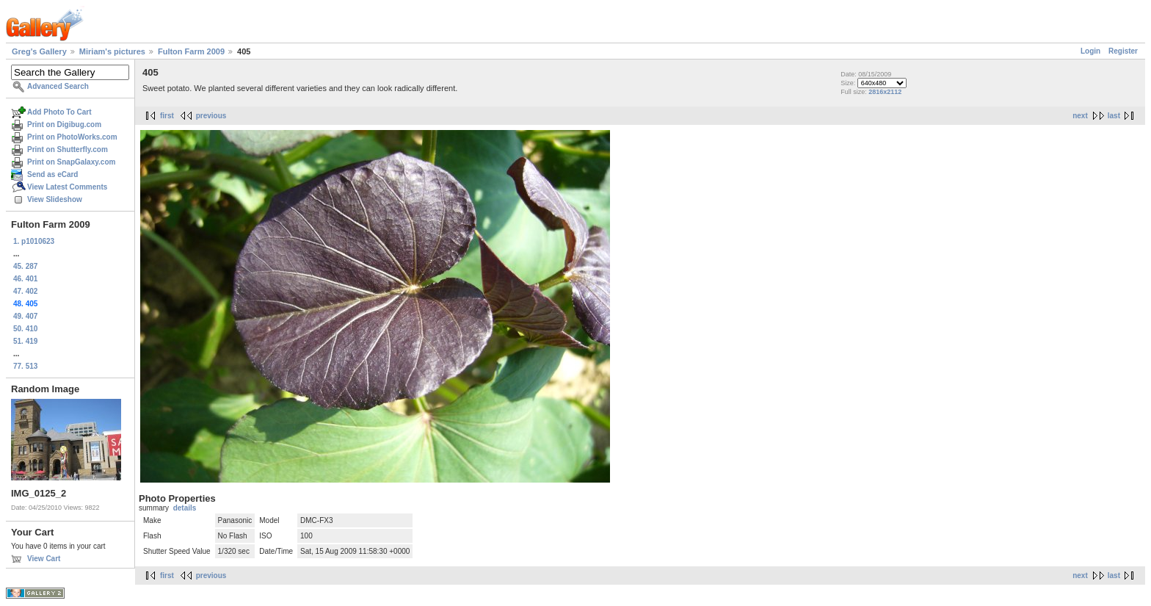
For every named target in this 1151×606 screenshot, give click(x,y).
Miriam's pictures (112, 51)
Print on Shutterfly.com (67, 149)
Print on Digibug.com (64, 124)
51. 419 (25, 341)
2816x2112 (884, 91)
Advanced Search (58, 86)
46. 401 (25, 279)
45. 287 (25, 266)
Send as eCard (52, 174)
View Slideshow (54, 199)
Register (1123, 51)
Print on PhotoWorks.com (72, 137)
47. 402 (25, 291)
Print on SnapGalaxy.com (71, 162)
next (1080, 116)
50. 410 (25, 329)
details (185, 508)
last (1114, 116)
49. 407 (25, 316)
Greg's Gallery (39, 51)
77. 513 (25, 366)
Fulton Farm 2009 (191, 51)
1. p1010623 (33, 241)
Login (1090, 51)
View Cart (43, 559)
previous (211, 116)
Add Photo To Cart (59, 112)
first (167, 116)
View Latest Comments (67, 187)
